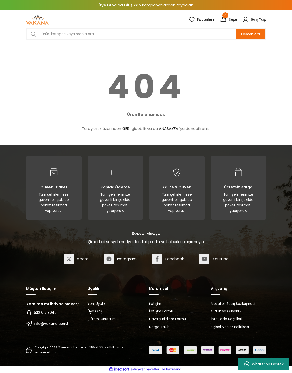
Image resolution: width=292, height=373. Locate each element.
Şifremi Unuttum (102, 319)
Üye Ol (105, 5)
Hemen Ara (250, 34)
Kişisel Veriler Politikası (230, 327)
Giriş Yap (132, 5)
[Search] (146, 34)
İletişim (155, 303)
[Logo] (37, 19)
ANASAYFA (168, 128)
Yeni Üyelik (96, 303)
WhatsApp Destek (264, 364)
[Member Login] (254, 19)
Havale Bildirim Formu (167, 319)
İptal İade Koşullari (226, 319)
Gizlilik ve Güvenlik (226, 311)
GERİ (126, 128)
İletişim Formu (161, 311)
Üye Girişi (95, 311)
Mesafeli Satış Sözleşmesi (233, 303)
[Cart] (229, 19)
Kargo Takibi (159, 327)
